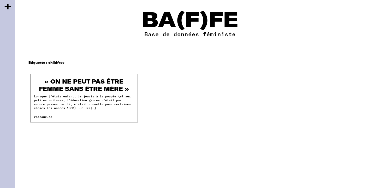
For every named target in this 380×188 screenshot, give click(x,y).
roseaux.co (43, 117)
